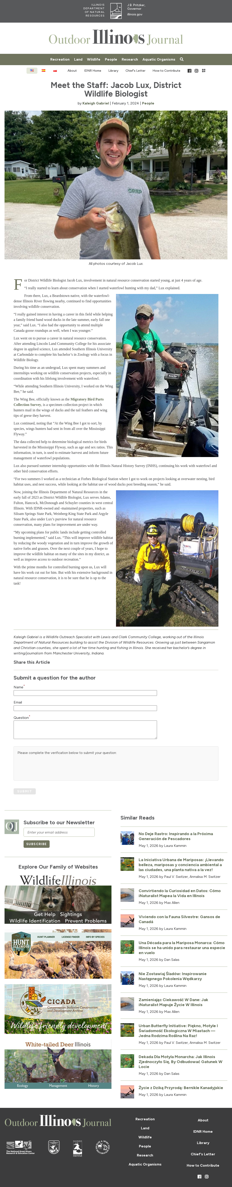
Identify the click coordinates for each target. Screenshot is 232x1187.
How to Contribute (166, 71)
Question (22, 718)
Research (130, 59)
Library (113, 71)
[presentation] (51, 768)
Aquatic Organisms (159, 59)
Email (18, 702)
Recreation (60, 59)
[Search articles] (182, 59)
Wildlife (93, 59)
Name (19, 687)
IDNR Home (92, 71)
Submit (24, 791)
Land (78, 59)
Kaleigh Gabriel (95, 103)
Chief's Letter (135, 71)
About (72, 71)
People (111, 59)
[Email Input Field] (85, 708)
